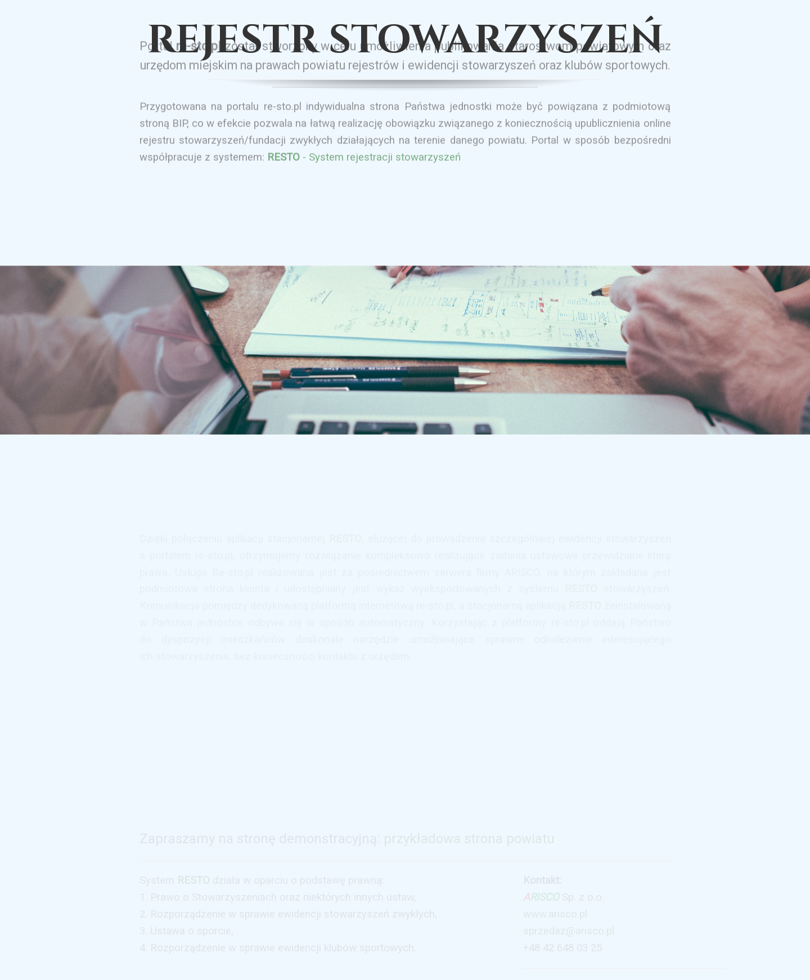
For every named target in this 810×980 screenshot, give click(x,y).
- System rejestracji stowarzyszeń (364, 146)
